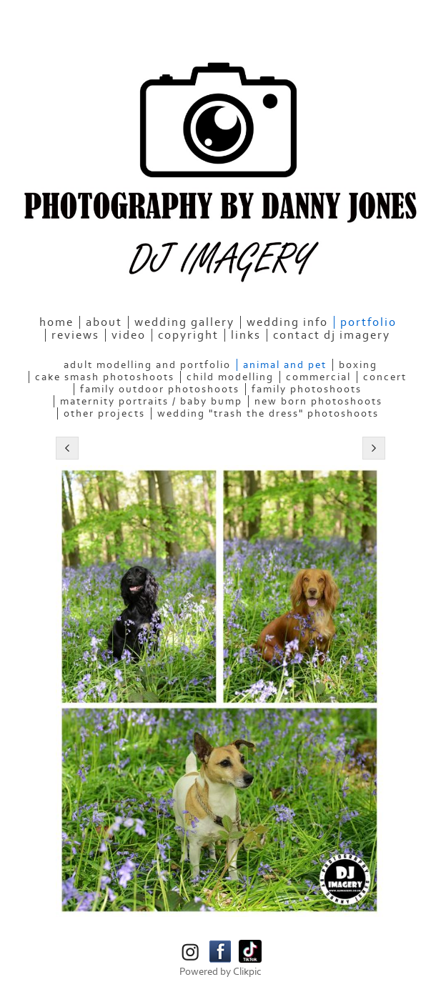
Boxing (358, 365)
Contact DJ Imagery (331, 335)
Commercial (318, 377)
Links (246, 335)
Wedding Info (287, 322)
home (56, 322)
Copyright (188, 335)
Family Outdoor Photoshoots (159, 389)
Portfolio (368, 322)
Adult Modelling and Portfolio (147, 365)
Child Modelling (230, 377)
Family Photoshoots (307, 389)
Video (129, 335)
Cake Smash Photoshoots (104, 377)
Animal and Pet (285, 365)
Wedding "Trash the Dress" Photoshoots (268, 413)
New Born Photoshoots (318, 401)
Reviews (75, 335)
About (104, 322)
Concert (385, 377)
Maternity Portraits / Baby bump (151, 401)
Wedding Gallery (184, 322)
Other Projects (104, 413)
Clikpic (247, 972)
